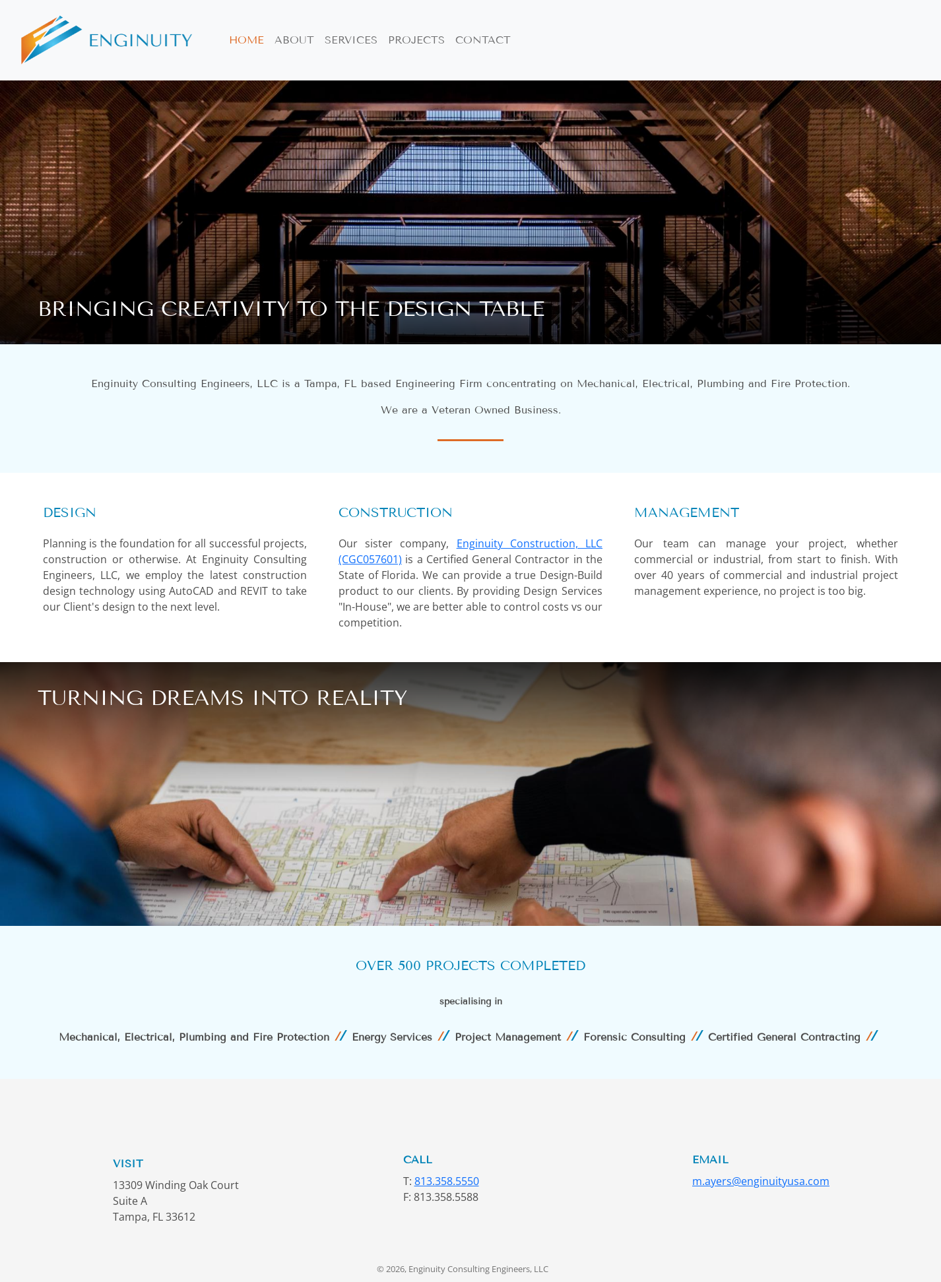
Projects (416, 40)
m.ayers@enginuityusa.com (760, 1181)
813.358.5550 (446, 1181)
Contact (483, 40)
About (294, 40)
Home (246, 40)
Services (351, 40)
